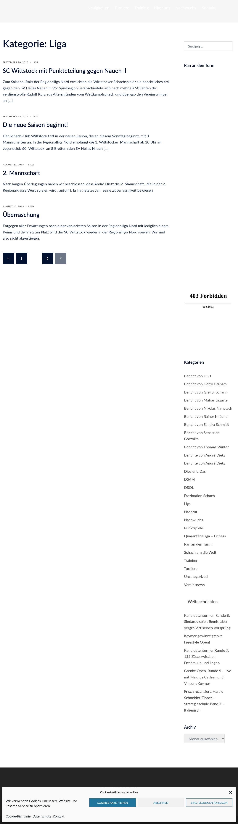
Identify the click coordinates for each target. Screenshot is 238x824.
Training (141, 7)
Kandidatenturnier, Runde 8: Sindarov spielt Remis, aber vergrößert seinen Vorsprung (207, 621)
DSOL (189, 487)
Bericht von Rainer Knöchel (206, 416)
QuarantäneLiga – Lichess (205, 536)
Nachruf (190, 511)
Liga (35, 62)
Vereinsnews (194, 584)
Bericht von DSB (197, 376)
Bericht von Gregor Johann (205, 392)
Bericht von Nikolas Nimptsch (208, 408)
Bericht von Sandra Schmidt (206, 424)
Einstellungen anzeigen (209, 802)
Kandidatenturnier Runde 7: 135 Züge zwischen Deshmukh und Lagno (206, 656)
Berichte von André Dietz (204, 455)
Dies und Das (195, 471)
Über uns (162, 7)
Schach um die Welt (200, 552)
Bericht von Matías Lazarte (206, 400)
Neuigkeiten (98, 7)
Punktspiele (193, 528)
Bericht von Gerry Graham (205, 384)
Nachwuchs (185, 7)
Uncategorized (196, 576)
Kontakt (58, 816)
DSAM (189, 479)
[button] (230, 792)
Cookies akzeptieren (112, 802)
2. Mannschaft (21, 172)
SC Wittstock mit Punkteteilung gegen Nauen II (65, 70)
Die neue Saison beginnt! (35, 124)
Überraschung (21, 214)
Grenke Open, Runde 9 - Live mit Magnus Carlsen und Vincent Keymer (207, 676)
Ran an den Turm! (198, 544)
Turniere (122, 7)
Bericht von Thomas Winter (206, 447)
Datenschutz (42, 816)
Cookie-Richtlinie (18, 816)
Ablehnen (160, 802)
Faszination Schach (199, 495)
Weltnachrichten (203, 601)
